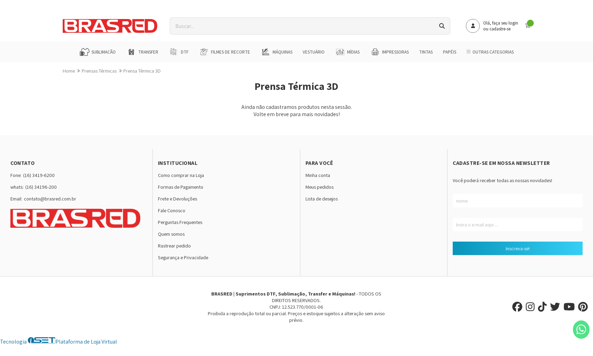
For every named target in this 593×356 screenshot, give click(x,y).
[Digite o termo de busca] (302, 26)
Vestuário (314, 52)
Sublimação (97, 52)
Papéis (449, 52)
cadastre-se (500, 29)
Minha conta (318, 175)
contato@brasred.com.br (50, 198)
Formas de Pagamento (180, 187)
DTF (178, 52)
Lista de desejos (322, 198)
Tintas (426, 52)
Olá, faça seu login (500, 23)
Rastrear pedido (174, 245)
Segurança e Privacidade (183, 257)
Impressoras (389, 52)
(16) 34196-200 (41, 187)
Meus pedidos (320, 187)
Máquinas (276, 52)
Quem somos (171, 234)
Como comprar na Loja (181, 175)
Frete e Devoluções (177, 198)
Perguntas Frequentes (180, 222)
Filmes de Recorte (224, 52)
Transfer (142, 52)
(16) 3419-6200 (39, 175)
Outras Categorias (490, 52)
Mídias (347, 52)
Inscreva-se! (518, 248)
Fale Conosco (171, 210)
